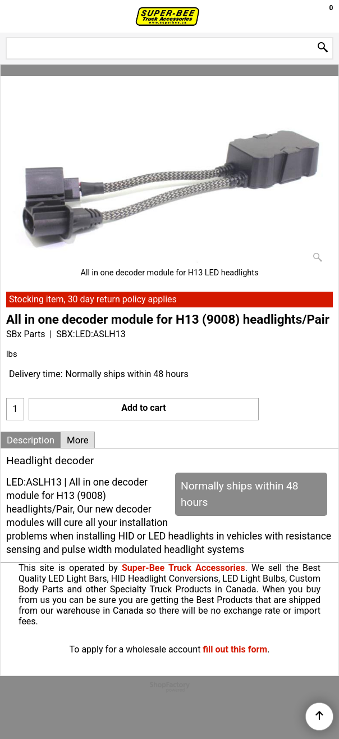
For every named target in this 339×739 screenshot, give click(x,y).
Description (30, 440)
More (78, 440)
